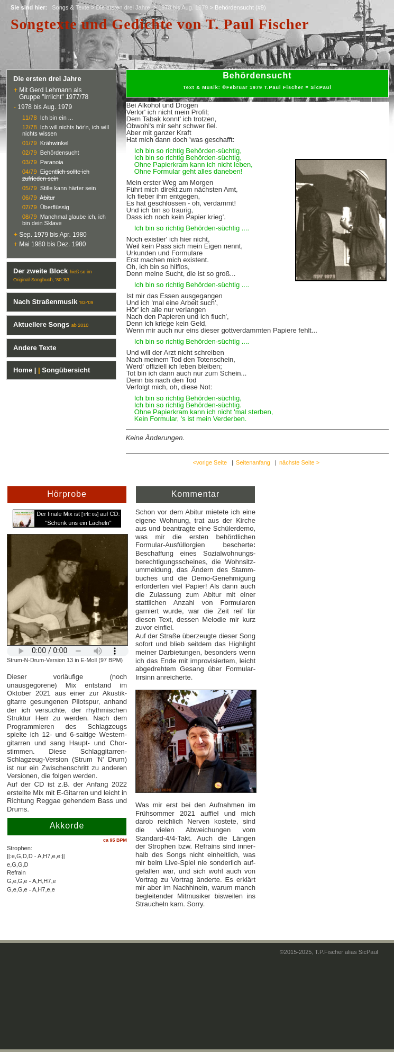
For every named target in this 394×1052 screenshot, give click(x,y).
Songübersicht (66, 370)
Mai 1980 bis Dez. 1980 (52, 244)
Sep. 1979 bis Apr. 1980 (52, 234)
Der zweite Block (40, 271)
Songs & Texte (70, 7)
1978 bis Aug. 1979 (183, 7)
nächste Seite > (299, 462)
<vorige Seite (210, 462)
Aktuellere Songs (41, 324)
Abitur (47, 197)
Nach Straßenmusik (45, 302)
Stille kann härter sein (68, 188)
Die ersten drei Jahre (124, 7)
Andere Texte (34, 348)
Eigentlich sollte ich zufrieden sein (55, 174)
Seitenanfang (253, 462)
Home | (24, 370)
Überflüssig (54, 207)
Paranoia (51, 162)
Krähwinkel (54, 143)
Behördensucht (59, 152)
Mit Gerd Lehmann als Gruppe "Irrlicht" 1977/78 (51, 93)
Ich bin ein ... (56, 117)
